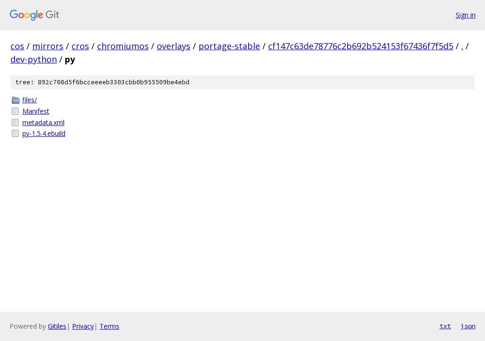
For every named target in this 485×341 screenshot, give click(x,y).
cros (80, 46)
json (468, 326)
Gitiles (57, 326)
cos (17, 46)
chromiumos (123, 46)
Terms (109, 326)
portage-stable (229, 46)
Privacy (83, 326)
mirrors (47, 46)
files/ (29, 99)
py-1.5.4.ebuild (43, 133)
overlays (173, 46)
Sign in (466, 14)
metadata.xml (43, 122)
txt (445, 326)
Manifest (35, 111)
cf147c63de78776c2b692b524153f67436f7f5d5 (360, 46)
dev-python (33, 59)
